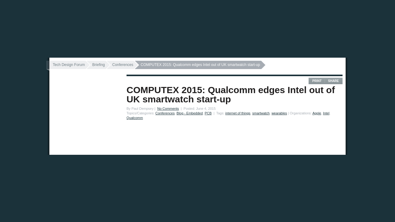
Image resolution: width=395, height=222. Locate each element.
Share (333, 81)
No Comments (168, 108)
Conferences (122, 65)
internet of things (237, 113)
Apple (316, 113)
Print (317, 81)
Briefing (98, 65)
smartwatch (261, 113)
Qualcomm (135, 118)
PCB (208, 113)
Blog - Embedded (190, 113)
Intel (326, 113)
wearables (279, 113)
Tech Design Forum (69, 65)
